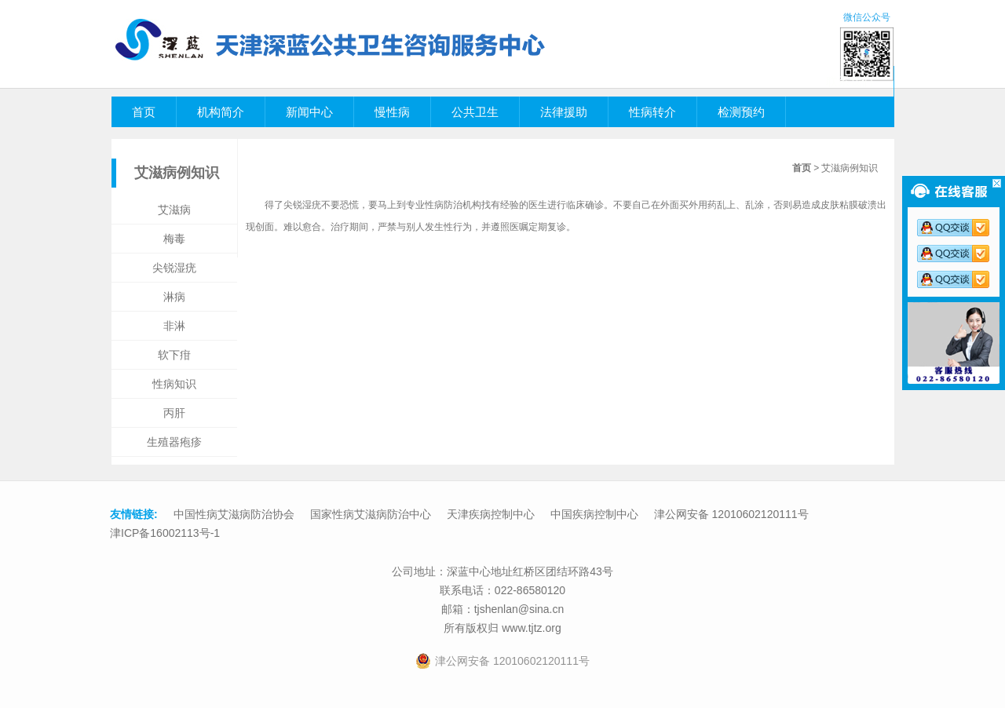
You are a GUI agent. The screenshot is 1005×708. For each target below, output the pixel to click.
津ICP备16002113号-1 (165, 533)
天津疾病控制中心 (491, 514)
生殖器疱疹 (174, 442)
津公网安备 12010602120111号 (731, 514)
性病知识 (174, 384)
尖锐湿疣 (174, 267)
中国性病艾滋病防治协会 (234, 514)
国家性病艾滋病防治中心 (370, 514)
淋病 (174, 296)
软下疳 (174, 355)
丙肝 (174, 413)
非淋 (174, 325)
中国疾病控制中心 (594, 514)
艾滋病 (174, 209)
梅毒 (174, 238)
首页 (801, 167)
